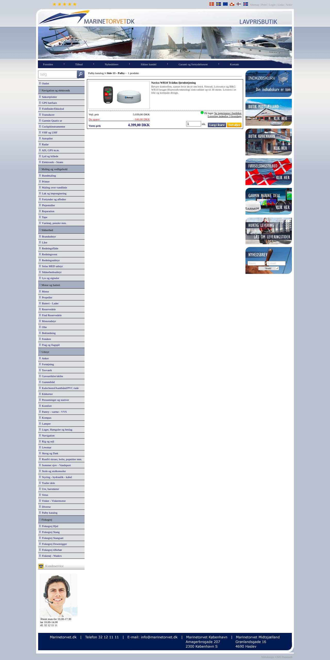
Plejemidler (47, 205)
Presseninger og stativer (54, 399)
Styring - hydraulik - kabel (55, 477)
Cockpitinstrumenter (52, 126)
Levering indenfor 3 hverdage (225, 116)
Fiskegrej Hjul (48, 526)
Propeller (45, 297)
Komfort (45, 405)
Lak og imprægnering (53, 193)
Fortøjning (46, 364)
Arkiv (289, 4)
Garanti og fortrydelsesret (193, 64)
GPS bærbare (48, 102)
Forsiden (48, 64)
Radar (44, 144)
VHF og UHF (48, 132)
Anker (44, 358)
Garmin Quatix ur (50, 120)
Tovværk (45, 370)
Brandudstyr (47, 236)
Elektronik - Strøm (51, 162)
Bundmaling (47, 175)
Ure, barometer (49, 488)
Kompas (45, 417)
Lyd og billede (48, 156)
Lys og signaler (49, 278)
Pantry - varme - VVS (53, 411)
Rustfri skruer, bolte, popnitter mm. (60, 459)
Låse (43, 242)
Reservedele (47, 309)
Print (264, 4)
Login (272, 4)
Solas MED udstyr (51, 266)
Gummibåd (47, 382)
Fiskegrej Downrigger (53, 543)
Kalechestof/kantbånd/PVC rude (59, 387)
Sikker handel (148, 64)
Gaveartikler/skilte (51, 376)
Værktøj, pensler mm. (53, 223)
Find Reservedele (50, 315)
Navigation (46, 435)
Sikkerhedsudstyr (50, 272)
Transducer (46, 114)
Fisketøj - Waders (50, 555)
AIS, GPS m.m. (49, 150)
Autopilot (46, 138)
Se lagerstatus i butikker (228, 113)
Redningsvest (48, 254)
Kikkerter (46, 393)
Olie (43, 327)
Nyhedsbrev (112, 64)
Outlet (44, 83)
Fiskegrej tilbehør (50, 549)
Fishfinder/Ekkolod (51, 108)
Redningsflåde (48, 248)
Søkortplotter (48, 96)
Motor (44, 291)
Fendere (45, 338)
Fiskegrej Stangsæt (51, 537)
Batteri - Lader (49, 303)
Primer (44, 181)
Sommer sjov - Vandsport (55, 465)
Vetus (43, 494)
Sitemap (255, 4)
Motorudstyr (47, 321)
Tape (43, 217)
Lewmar (45, 447)
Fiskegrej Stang (49, 532)
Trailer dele (47, 482)
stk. (204, 123)
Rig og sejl (46, 441)
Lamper (45, 423)
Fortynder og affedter (52, 199)
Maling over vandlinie (53, 187)
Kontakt (234, 64)
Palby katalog (48, 512)
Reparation (46, 211)
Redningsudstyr (49, 260)
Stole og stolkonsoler (52, 471)
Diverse (45, 506)
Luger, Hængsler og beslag (55, 429)
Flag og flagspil (49, 344)
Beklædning (47, 333)
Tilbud (79, 64)
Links (281, 4)
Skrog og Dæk (48, 453)
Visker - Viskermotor (52, 500)
